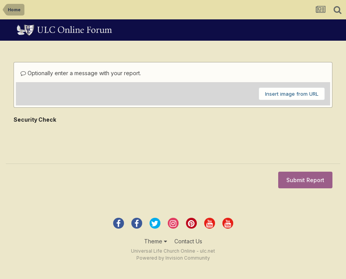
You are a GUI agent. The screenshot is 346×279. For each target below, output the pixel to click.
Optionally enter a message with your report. (81, 73)
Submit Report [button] (305, 149)
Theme (155, 211)
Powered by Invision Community (173, 228)
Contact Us (188, 211)
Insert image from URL (291, 94)
